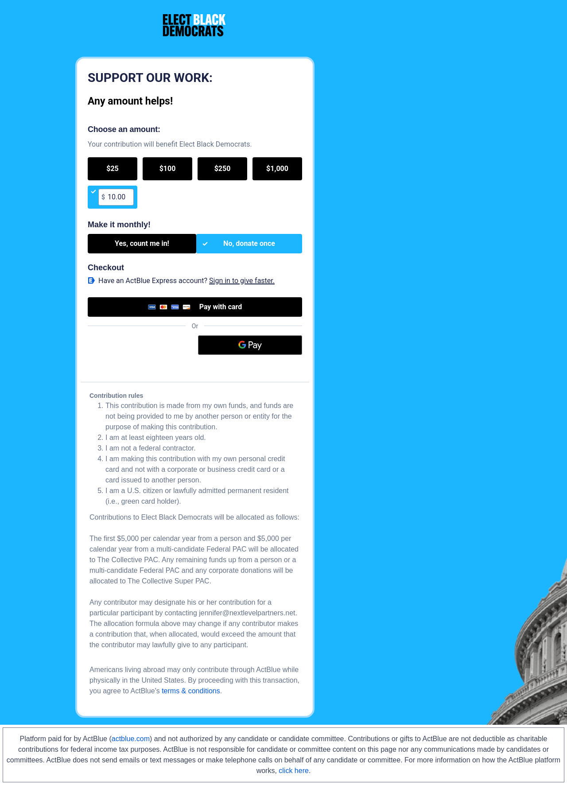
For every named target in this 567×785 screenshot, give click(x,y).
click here (294, 770)
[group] (195, 183)
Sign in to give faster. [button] (242, 280)
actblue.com (131, 738)
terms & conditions (191, 691)
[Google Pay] (250, 345)
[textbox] (119, 197)
